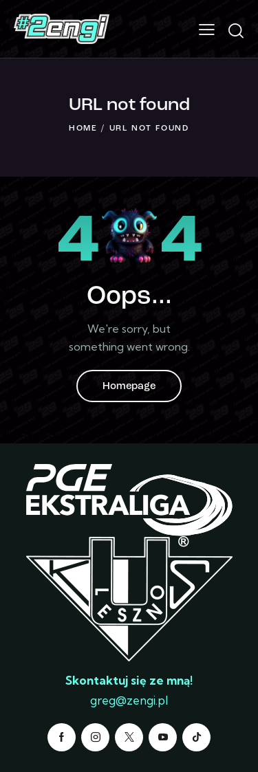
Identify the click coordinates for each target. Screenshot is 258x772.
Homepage (129, 387)
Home (83, 128)
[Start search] (235, 31)
